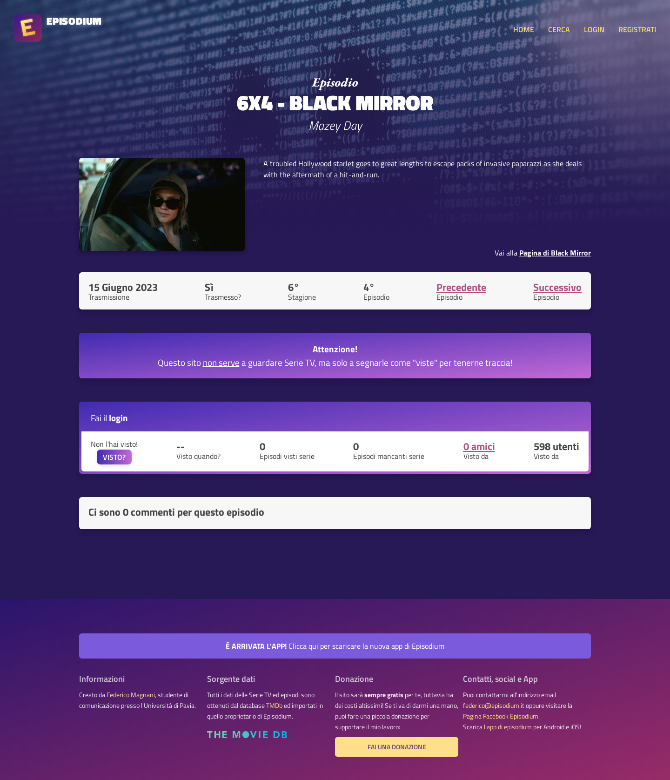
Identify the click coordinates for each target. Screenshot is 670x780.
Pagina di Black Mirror (555, 252)
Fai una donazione (397, 747)
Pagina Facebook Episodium (500, 716)
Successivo (557, 287)
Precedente (461, 287)
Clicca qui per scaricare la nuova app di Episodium (335, 646)
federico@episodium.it (493, 705)
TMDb (274, 705)
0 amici (479, 446)
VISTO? (114, 457)
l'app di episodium (508, 727)
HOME (523, 29)
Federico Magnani (131, 695)
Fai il (109, 417)
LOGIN (594, 29)
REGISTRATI (637, 29)
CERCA (559, 29)
